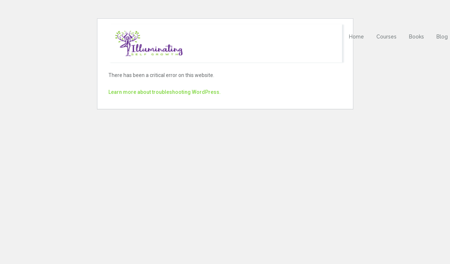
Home (356, 37)
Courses (386, 37)
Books (416, 37)
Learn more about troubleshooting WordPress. (164, 92)
